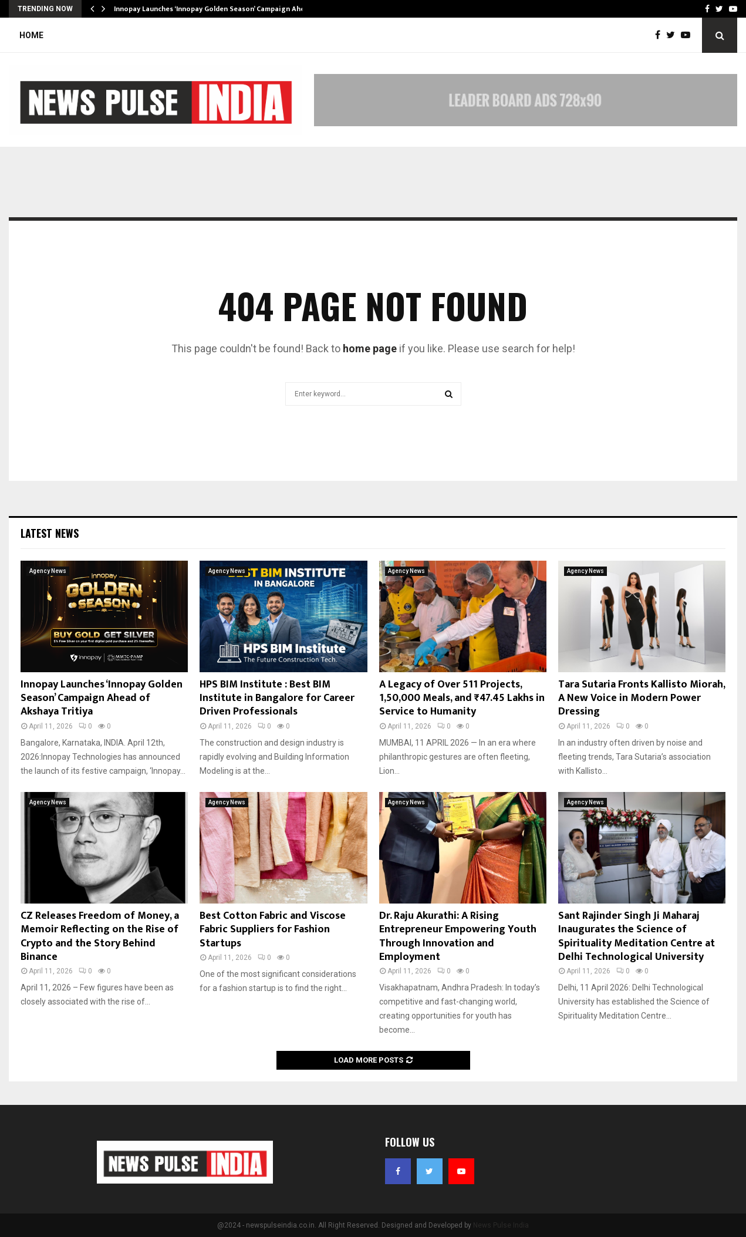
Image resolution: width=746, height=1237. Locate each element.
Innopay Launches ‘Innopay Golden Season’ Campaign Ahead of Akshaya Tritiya (102, 698)
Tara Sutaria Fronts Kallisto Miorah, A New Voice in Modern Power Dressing (641, 698)
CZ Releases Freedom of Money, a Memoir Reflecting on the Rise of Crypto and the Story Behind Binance (100, 936)
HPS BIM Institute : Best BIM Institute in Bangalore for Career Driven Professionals (277, 698)
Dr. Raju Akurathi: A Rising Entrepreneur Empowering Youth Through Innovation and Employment (457, 936)
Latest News (50, 533)
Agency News (47, 571)
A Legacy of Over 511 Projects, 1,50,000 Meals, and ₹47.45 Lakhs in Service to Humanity (462, 698)
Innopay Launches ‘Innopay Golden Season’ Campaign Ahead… (216, 9)
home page (370, 348)
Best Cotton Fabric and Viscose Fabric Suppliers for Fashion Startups (273, 929)
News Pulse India (501, 1225)
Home (31, 35)
